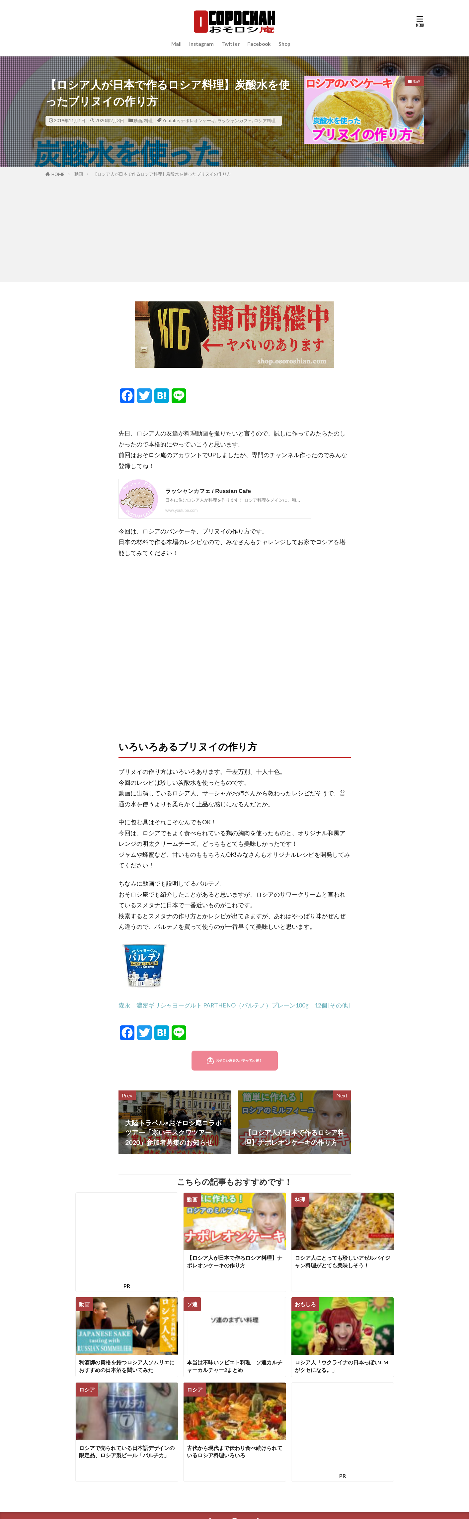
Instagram (201, 44)
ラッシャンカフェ (234, 120)
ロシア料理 (264, 120)
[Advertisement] (235, 228)
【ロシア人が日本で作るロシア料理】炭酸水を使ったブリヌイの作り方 (162, 174)
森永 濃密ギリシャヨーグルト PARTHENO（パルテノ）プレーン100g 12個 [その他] (234, 1005)
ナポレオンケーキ (198, 120)
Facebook (259, 44)
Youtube (170, 120)
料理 (148, 120)
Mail (176, 44)
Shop (284, 44)
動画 (137, 120)
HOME (57, 174)
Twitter (230, 44)
